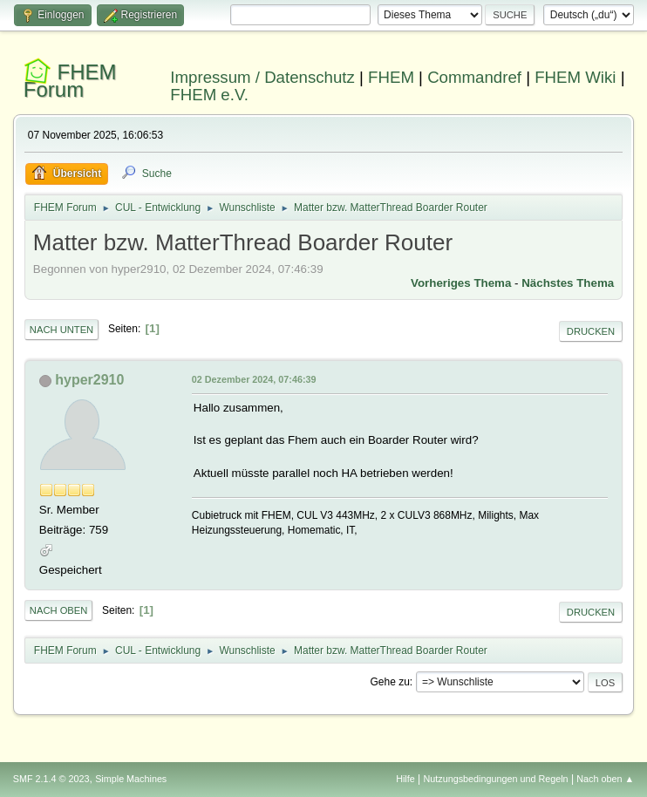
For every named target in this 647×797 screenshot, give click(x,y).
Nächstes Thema (567, 283)
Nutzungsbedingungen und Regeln (496, 778)
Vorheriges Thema (461, 283)
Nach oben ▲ (605, 778)
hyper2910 (89, 379)
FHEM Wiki (575, 77)
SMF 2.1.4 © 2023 (51, 778)
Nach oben (59, 610)
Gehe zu (390, 682)
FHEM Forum (70, 80)
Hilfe (405, 778)
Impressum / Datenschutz (262, 77)
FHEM (391, 77)
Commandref (474, 77)
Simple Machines (131, 778)
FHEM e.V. (209, 94)
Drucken (591, 331)
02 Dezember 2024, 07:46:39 (254, 379)
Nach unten (61, 329)
